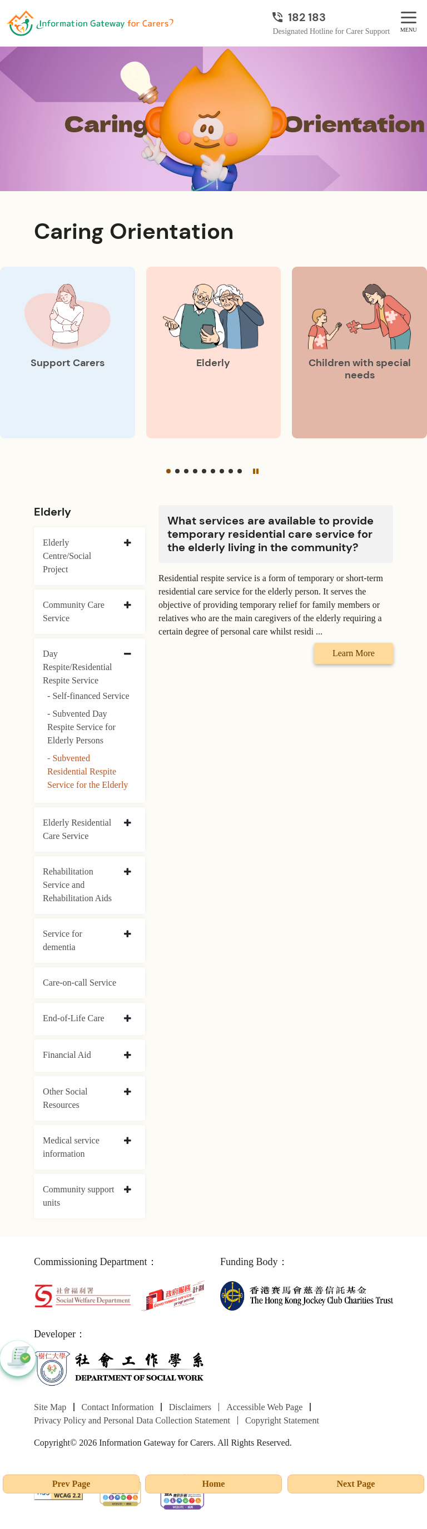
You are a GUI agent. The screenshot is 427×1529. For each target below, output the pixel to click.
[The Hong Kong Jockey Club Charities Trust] (306, 1295)
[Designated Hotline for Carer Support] (331, 17)
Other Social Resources (65, 1098)
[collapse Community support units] (127, 1190)
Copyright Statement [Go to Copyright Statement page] (282, 1420)
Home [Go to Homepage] (213, 1483)
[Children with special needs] (359, 352)
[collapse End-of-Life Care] (127, 1019)
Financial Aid (67, 1055)
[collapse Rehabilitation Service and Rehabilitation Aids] (127, 872)
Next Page (356, 1483)
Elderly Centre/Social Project (67, 556)
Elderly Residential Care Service (77, 829)
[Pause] (256, 471)
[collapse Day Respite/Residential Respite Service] (127, 654)
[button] (168, 471)
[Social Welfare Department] (82, 1295)
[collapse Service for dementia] (127, 934)
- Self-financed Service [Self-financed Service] (88, 696)
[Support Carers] (67, 352)
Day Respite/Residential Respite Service (77, 667)
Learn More (353, 653)
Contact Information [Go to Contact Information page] (117, 1407)
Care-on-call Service (79, 982)
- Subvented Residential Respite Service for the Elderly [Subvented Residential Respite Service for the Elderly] (87, 771)
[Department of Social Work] (120, 1368)
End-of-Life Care (74, 1018)
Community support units (78, 1196)
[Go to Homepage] (90, 23)
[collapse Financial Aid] (127, 1055)
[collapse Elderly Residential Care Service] (127, 823)
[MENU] (408, 18)
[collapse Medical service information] (127, 1141)
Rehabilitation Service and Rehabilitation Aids (77, 885)
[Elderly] (213, 352)
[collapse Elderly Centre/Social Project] (127, 543)
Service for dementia (62, 940)
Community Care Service (74, 611)
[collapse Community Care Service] (127, 605)
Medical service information (71, 1147)
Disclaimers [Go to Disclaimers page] (190, 1407)
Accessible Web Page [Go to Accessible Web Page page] (264, 1407)
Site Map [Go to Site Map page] (50, 1407)
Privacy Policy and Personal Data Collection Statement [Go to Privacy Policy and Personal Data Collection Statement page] (132, 1420)
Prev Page (71, 1483)
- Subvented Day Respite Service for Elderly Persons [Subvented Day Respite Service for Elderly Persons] (81, 727)
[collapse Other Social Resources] (127, 1092)
